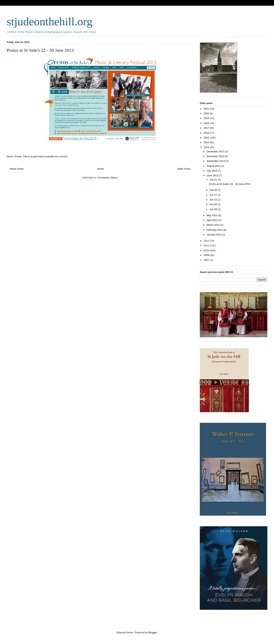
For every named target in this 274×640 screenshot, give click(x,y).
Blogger (152, 632)
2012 (207, 240)
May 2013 (212, 215)
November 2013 (216, 156)
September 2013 (216, 161)
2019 (207, 118)
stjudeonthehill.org (49, 21)
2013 (207, 147)
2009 (207, 255)
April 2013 (212, 220)
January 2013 (214, 234)
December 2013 (216, 151)
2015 (207, 137)
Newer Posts (17, 168)
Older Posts (183, 168)
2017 (207, 127)
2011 (207, 245)
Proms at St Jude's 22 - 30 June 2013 (40, 50)
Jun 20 (213, 189)
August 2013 (214, 166)
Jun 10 (213, 199)
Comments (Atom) (107, 177)
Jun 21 (213, 179)
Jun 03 (213, 209)
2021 (207, 108)
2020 (207, 113)
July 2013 (212, 170)
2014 (207, 142)
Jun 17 (213, 194)
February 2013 (215, 229)
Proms (18, 156)
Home (100, 168)
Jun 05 (213, 204)
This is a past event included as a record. (45, 156)
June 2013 (213, 175)
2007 (207, 259)
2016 (207, 132)
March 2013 (213, 224)
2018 (207, 123)
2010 (207, 250)
